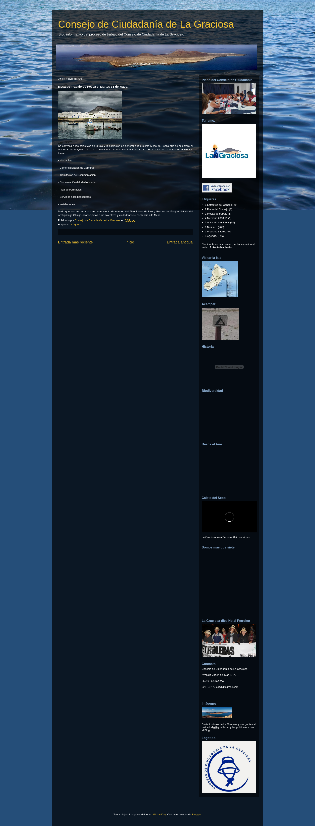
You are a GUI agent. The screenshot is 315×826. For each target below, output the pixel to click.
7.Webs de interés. (216, 231)
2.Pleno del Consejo (216, 209)
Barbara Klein (230, 537)
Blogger (196, 814)
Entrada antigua (180, 242)
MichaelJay (159, 814)
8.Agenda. (76, 224)
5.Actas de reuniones (217, 222)
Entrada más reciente (75, 242)
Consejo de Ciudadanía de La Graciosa (146, 24)
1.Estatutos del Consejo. (219, 204)
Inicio (130, 242)
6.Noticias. (211, 227)
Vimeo (246, 537)
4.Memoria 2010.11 (216, 218)
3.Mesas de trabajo (216, 213)
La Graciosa (209, 537)
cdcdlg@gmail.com (227, 686)
